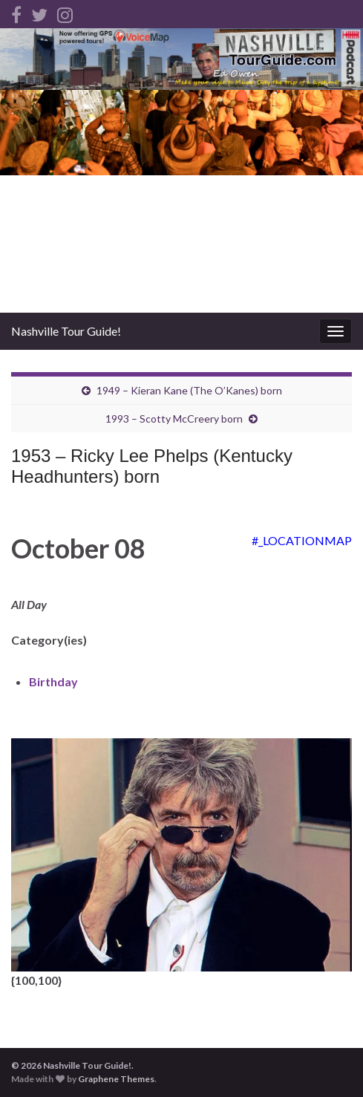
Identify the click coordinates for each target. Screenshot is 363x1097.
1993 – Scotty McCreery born (174, 418)
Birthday (53, 681)
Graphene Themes (116, 1078)
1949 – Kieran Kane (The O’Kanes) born (189, 390)
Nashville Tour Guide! (66, 331)
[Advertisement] (181, 201)
